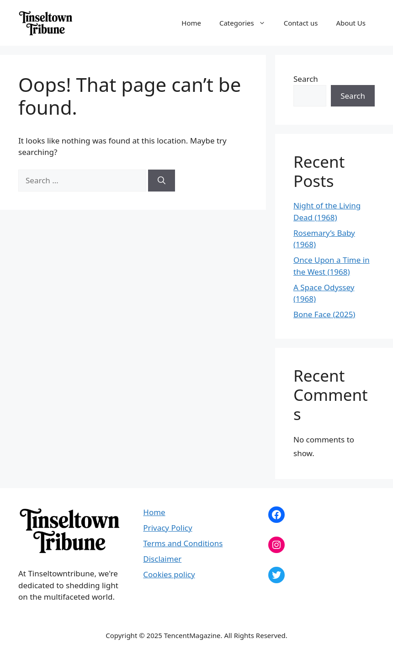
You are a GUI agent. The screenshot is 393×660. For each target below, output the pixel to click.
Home (191, 22)
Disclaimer (162, 559)
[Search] (161, 181)
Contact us (301, 22)
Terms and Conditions (183, 543)
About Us (351, 22)
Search (305, 79)
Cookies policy (169, 574)
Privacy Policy (167, 527)
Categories (247, 23)
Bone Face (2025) (324, 314)
